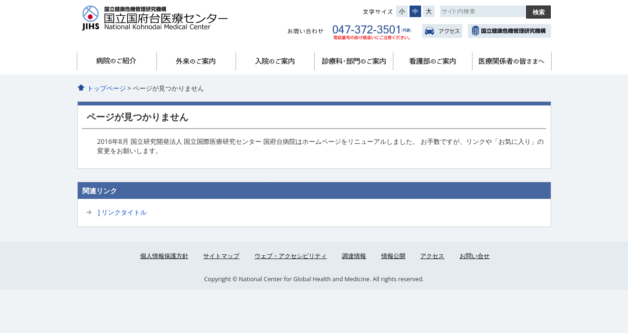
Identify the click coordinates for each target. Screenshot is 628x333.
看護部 (432, 61)
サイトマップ (221, 256)
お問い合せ (475, 256)
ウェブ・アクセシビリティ (291, 256)
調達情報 (354, 256)
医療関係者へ (511, 61)
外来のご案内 (195, 61)
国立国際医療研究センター (509, 31)
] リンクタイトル (122, 212)
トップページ (106, 88)
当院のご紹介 (117, 61)
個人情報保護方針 (164, 256)
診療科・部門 (353, 61)
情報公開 (393, 256)
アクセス (442, 31)
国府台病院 (172, 24)
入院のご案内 (275, 61)
